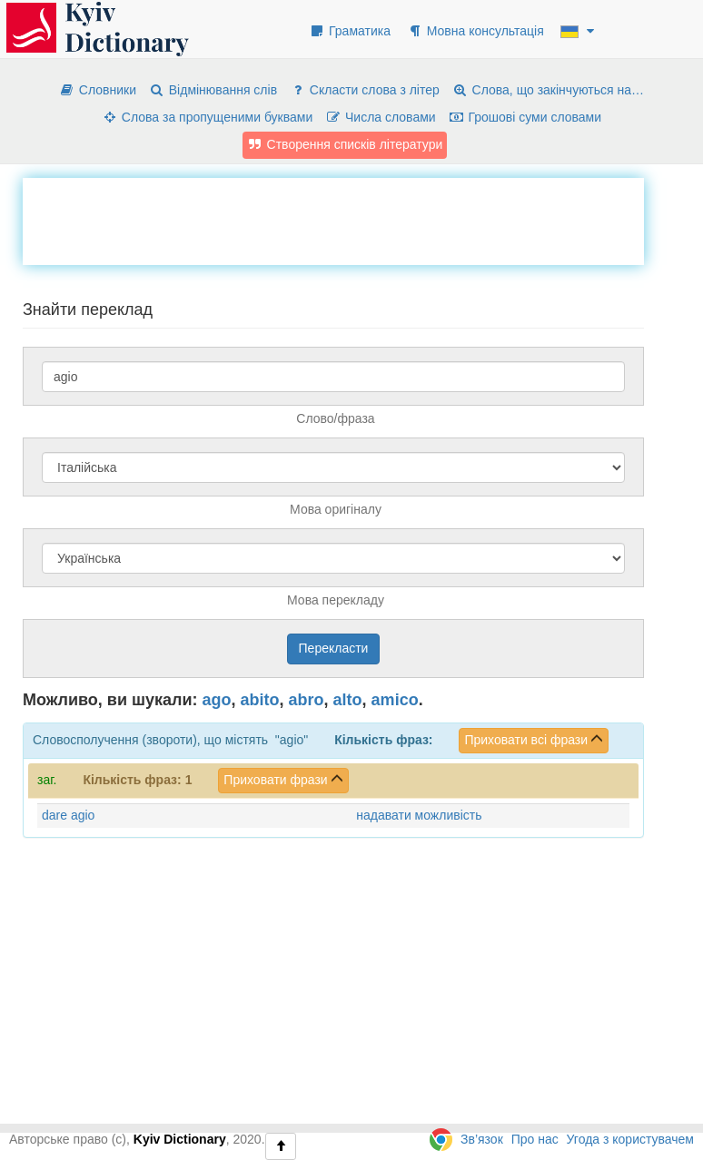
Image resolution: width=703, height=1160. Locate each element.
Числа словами (380, 117)
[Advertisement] (353, 219)
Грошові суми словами (525, 117)
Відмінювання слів (213, 90)
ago (217, 700)
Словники (97, 90)
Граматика (350, 31)
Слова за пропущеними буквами (207, 117)
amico (395, 700)
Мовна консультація (475, 31)
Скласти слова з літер (365, 90)
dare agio (68, 815)
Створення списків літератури (345, 144)
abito (260, 700)
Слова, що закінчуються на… (548, 90)
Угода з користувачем (630, 1139)
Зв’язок (481, 1139)
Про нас (535, 1139)
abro (306, 700)
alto (347, 700)
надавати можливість (418, 815)
